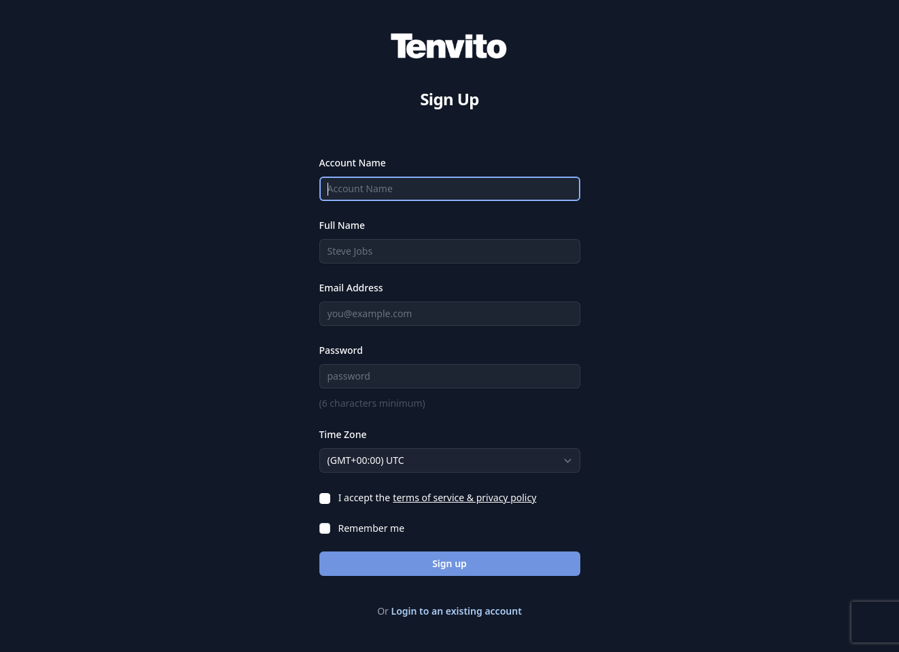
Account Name (352, 162)
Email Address (351, 287)
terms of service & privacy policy (464, 497)
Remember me (371, 528)
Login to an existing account (456, 610)
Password (341, 350)
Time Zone (343, 434)
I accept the (364, 497)
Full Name (342, 225)
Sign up (449, 563)
